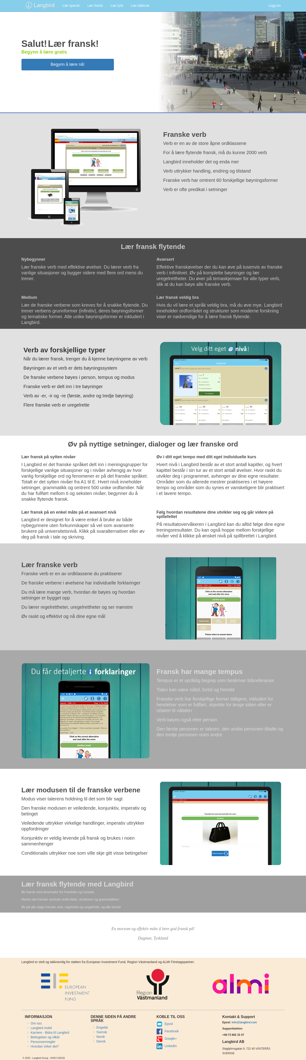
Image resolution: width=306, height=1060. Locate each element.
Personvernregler (43, 1042)
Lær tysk (117, 5)
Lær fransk (95, 5)
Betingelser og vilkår (45, 1037)
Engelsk (102, 1027)
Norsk (101, 1037)
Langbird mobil (41, 1028)
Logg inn (274, 5)
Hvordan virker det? (45, 1046)
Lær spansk (71, 5)
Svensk (102, 1032)
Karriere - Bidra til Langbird (50, 1032)
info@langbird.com (244, 1022)
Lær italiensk (140, 5)
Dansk (101, 1041)
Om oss (36, 1023)
